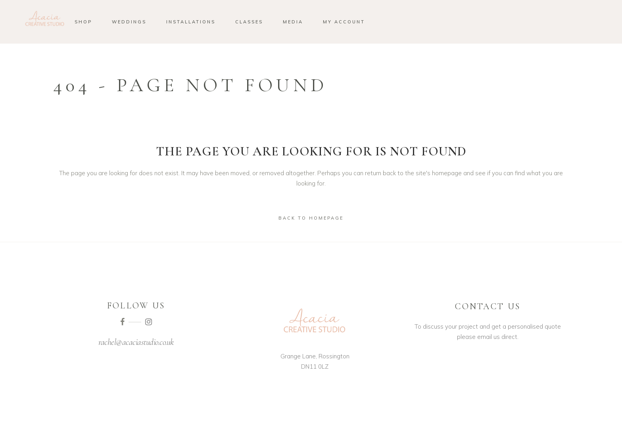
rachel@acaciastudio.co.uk (136, 342)
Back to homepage (311, 218)
